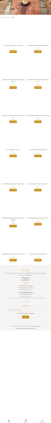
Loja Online (7, 17)
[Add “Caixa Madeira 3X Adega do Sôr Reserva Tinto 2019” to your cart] (13, 371)
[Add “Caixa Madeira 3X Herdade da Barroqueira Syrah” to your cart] (37, 135)
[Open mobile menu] (1, 2)
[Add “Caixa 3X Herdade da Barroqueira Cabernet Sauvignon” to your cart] (37, 371)
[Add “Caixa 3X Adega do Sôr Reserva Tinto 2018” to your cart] (13, 133)
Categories (4, 13)
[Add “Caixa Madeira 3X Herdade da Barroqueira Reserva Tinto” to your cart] (37, 253)
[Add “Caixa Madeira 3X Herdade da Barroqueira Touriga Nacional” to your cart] (13, 253)
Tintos (13, 129)
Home (2, 17)
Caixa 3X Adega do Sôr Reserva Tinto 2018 (13, 127)
